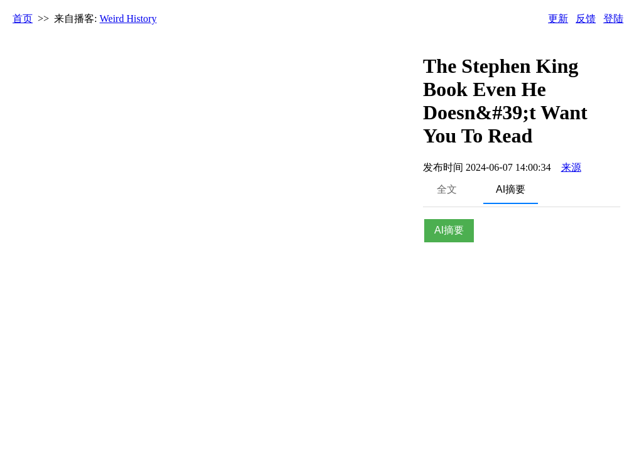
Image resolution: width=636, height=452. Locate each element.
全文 (447, 189)
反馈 (586, 18)
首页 (23, 18)
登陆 (613, 18)
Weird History (128, 18)
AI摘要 (510, 189)
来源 (571, 167)
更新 (558, 18)
